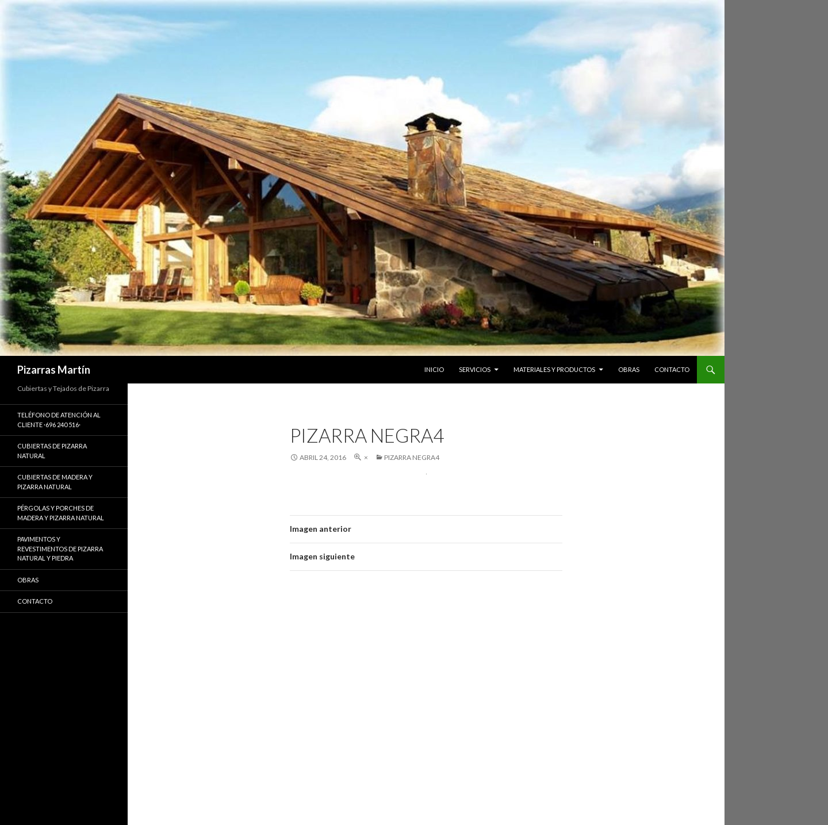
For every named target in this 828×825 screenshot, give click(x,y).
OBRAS (628, 369)
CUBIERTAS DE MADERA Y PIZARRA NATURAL (55, 481)
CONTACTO (671, 369)
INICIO (434, 369)
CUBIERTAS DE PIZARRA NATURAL (52, 450)
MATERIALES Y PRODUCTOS (554, 369)
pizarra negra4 (411, 457)
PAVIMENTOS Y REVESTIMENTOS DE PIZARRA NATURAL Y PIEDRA (60, 548)
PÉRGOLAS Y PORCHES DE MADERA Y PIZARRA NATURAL (60, 512)
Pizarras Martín (53, 369)
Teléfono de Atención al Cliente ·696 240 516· (59, 419)
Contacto (34, 601)
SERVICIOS (474, 369)
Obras (28, 580)
